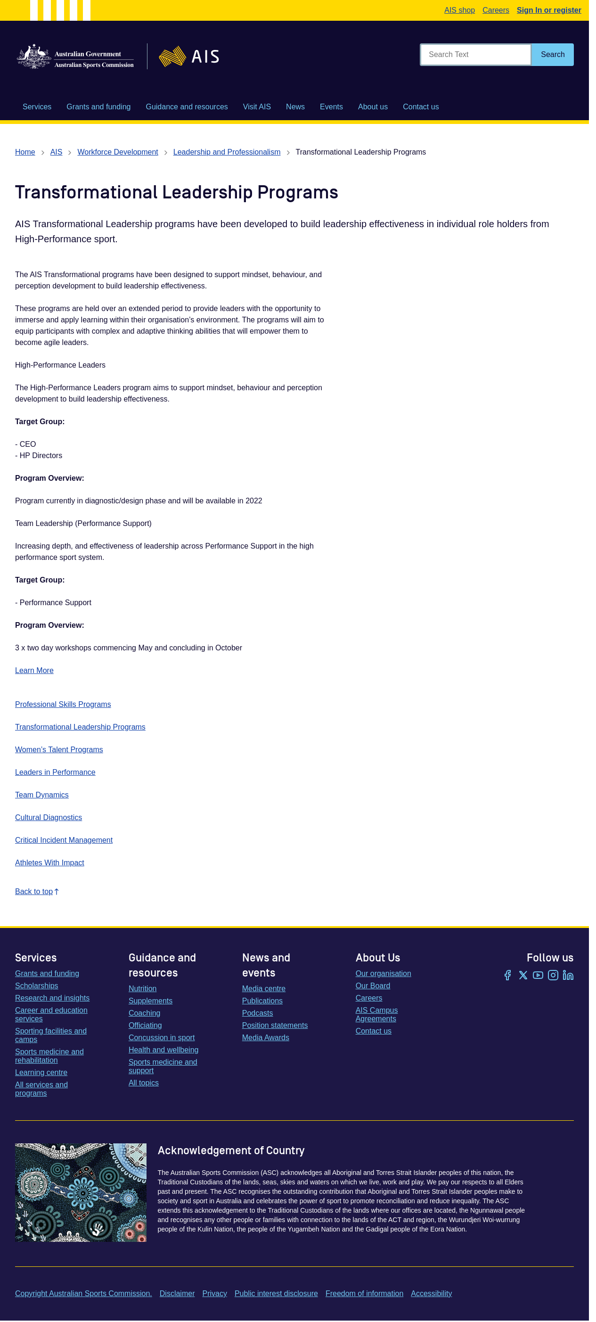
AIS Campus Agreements (377, 1014)
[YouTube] (538, 976)
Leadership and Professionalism (227, 152)
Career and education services (51, 1014)
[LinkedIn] (568, 976)
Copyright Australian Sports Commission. (83, 1293)
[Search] (553, 54)
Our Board (373, 986)
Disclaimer (177, 1293)
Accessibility (431, 1293)
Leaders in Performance (55, 772)
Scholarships (36, 986)
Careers (495, 10)
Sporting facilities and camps (51, 1035)
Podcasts (257, 1013)
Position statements (275, 1025)
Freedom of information (364, 1293)
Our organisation (383, 973)
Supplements (150, 1001)
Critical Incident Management (64, 840)
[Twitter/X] (523, 976)
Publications (262, 1001)
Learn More (34, 670)
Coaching (145, 1013)
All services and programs (41, 1089)
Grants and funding (47, 973)
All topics (144, 1083)
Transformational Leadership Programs (80, 727)
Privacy (214, 1293)
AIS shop (459, 10)
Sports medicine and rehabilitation (49, 1056)
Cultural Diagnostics (48, 817)
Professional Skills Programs (63, 704)
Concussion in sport (162, 1038)
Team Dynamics (42, 795)
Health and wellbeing (164, 1050)
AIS (56, 152)
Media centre (264, 989)
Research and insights (52, 998)
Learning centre (41, 1072)
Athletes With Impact (49, 863)
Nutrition (143, 989)
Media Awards (265, 1038)
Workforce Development (117, 152)
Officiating (145, 1025)
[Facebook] (508, 976)
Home (25, 152)
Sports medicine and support (163, 1066)
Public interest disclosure (276, 1293)
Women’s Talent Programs (59, 750)
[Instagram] (553, 976)
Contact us (374, 1031)
